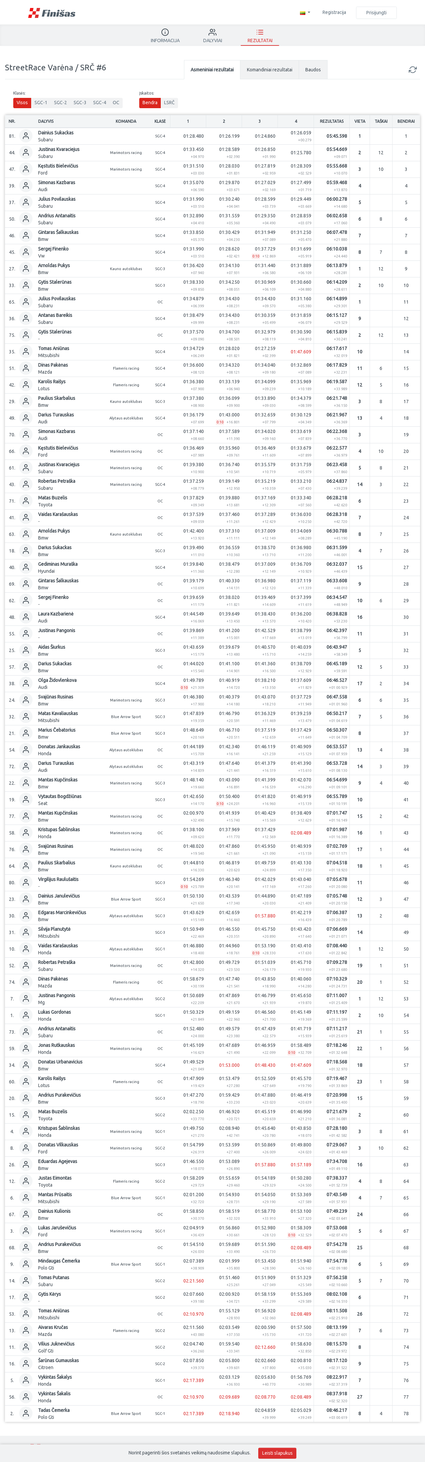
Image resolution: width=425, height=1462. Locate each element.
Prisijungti (376, 12)
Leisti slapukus (277, 1453)
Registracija (334, 12)
